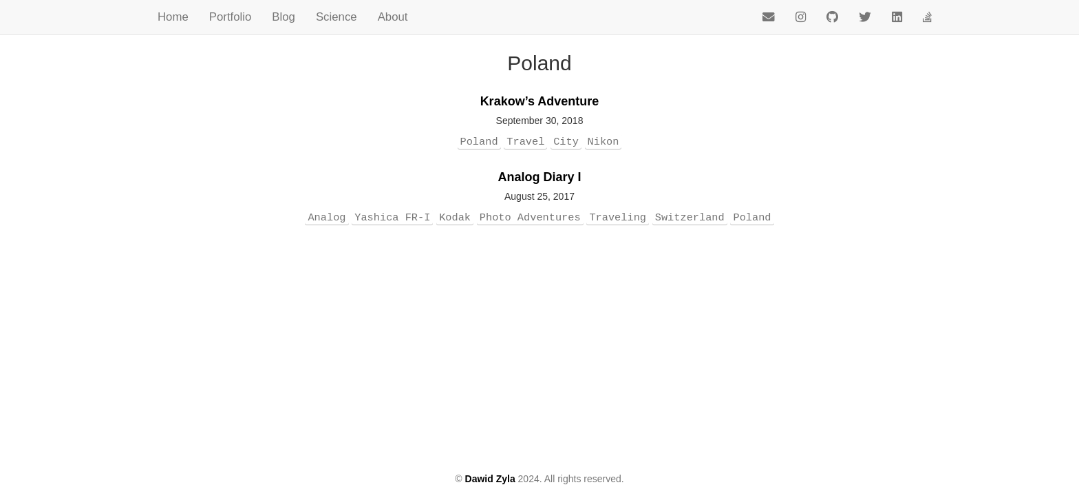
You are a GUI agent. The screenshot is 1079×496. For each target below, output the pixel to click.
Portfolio (230, 16)
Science (336, 16)
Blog (283, 16)
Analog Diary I (539, 177)
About (393, 16)
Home (173, 16)
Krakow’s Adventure (539, 101)
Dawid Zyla (490, 478)
